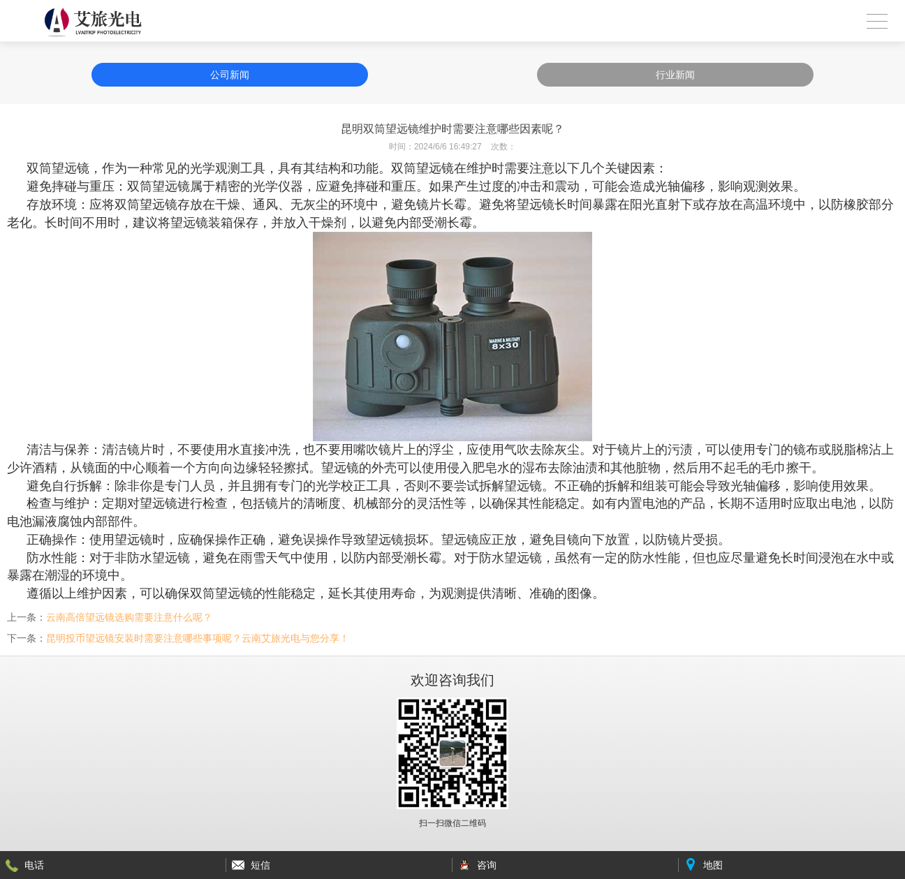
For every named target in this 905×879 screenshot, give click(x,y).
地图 (713, 865)
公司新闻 (229, 74)
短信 (260, 865)
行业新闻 (675, 74)
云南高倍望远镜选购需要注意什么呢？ (129, 617)
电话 (34, 865)
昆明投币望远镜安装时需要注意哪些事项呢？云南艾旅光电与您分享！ (197, 638)
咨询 (486, 865)
